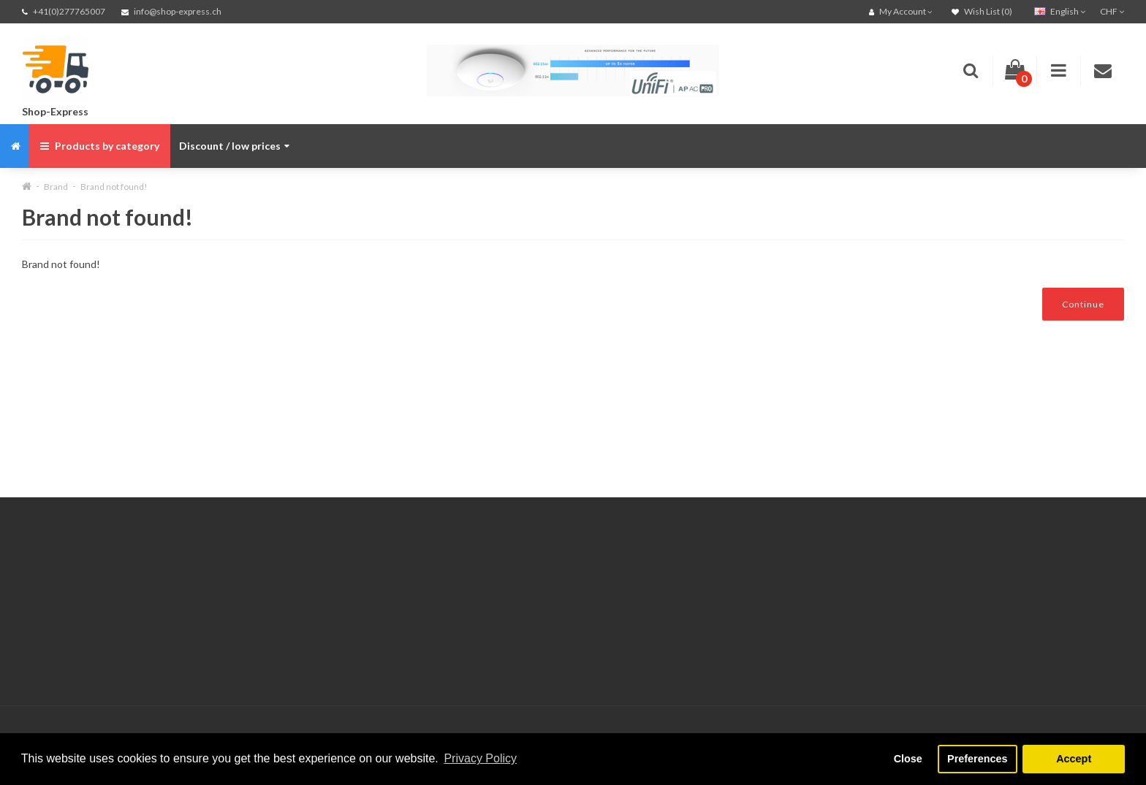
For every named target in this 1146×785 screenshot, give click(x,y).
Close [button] (908, 759)
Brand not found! (114, 186)
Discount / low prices (234, 145)
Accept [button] (1073, 759)
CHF (1112, 11)
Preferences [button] (977, 759)
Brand (56, 186)
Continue (1083, 304)
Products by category (99, 145)
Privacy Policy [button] (480, 758)
